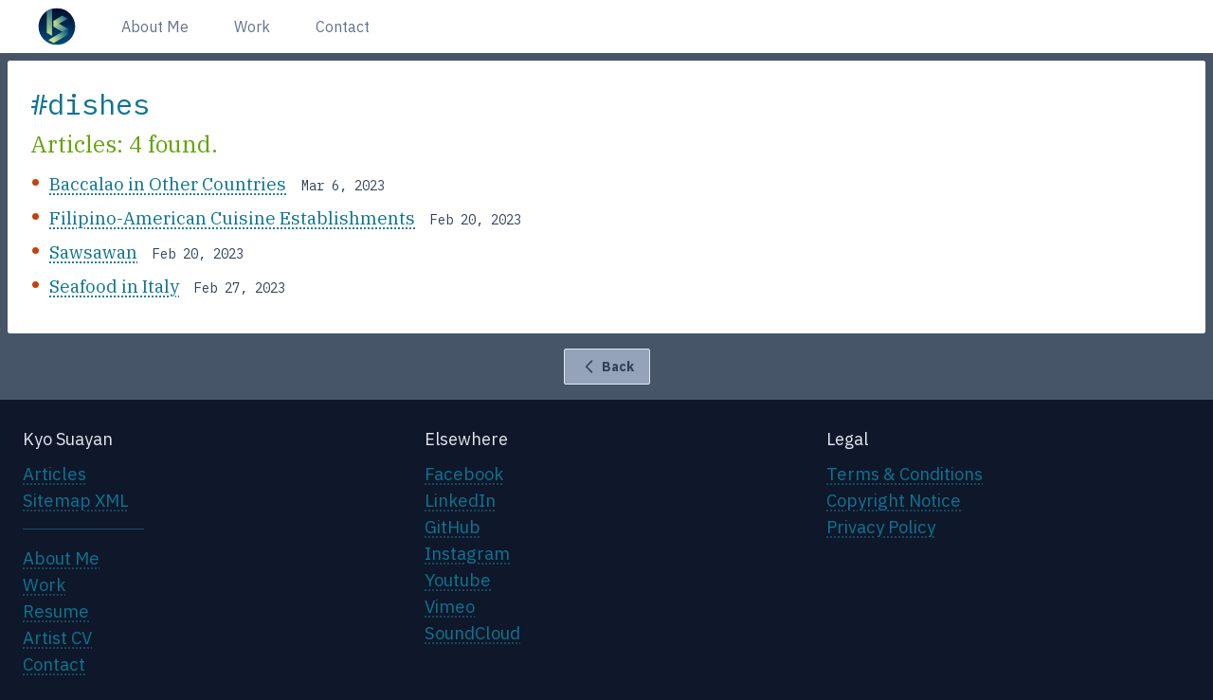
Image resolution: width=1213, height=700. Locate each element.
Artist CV (57, 637)
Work (252, 26)
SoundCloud (472, 632)
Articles (54, 473)
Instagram (467, 553)
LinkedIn (460, 500)
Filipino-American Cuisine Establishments (232, 217)
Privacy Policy (880, 526)
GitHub (452, 526)
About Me (155, 26)
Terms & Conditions (904, 473)
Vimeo (450, 606)
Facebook (464, 473)
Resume (56, 611)
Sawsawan (93, 252)
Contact (343, 26)
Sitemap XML (76, 500)
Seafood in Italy (114, 286)
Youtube (458, 579)
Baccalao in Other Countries (167, 183)
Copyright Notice (893, 500)
